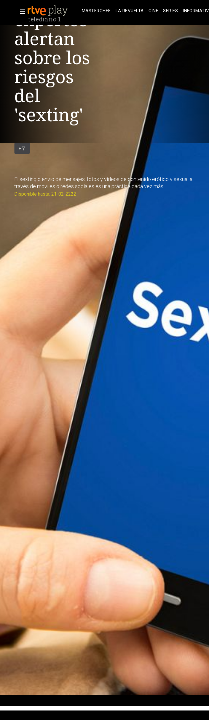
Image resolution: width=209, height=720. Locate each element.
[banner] (53, 11)
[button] (20, 11)
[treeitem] (96, 11)
